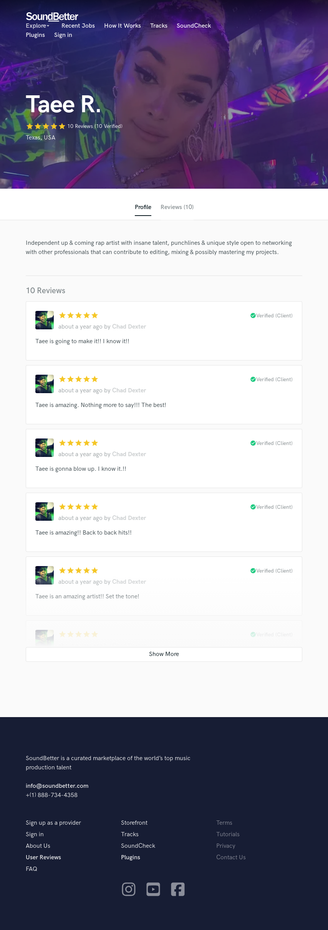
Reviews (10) (177, 207)
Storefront (134, 823)
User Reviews (43, 857)
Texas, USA (40, 137)
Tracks (158, 26)
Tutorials (228, 834)
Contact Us (231, 857)
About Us (38, 846)
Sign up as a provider (53, 823)
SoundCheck (194, 26)
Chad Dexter (129, 326)
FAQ (31, 869)
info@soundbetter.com (57, 786)
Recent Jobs (78, 26)
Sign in (63, 35)
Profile (143, 207)
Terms (224, 823)
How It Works (122, 26)
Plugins (35, 35)
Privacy (225, 846)
